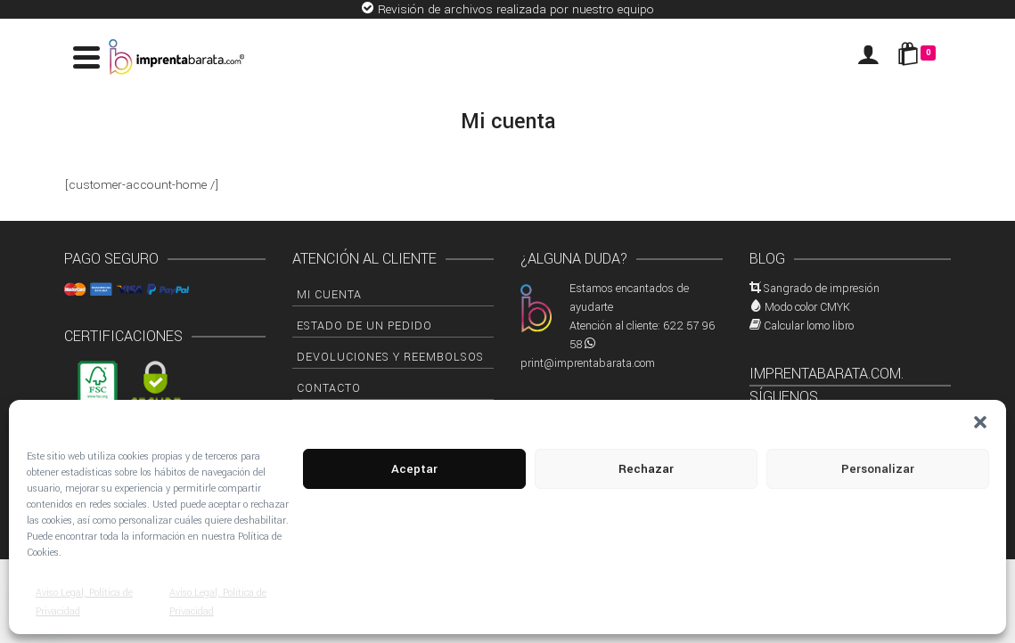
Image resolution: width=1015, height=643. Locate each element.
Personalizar (877, 468)
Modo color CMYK (807, 307)
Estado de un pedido (364, 326)
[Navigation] (86, 57)
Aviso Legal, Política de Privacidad (84, 602)
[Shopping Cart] (919, 57)
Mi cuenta (329, 295)
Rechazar (646, 468)
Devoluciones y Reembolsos (390, 357)
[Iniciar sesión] (867, 57)
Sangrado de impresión (822, 289)
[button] (980, 422)
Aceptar (414, 468)
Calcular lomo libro (809, 326)
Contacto (329, 388)
